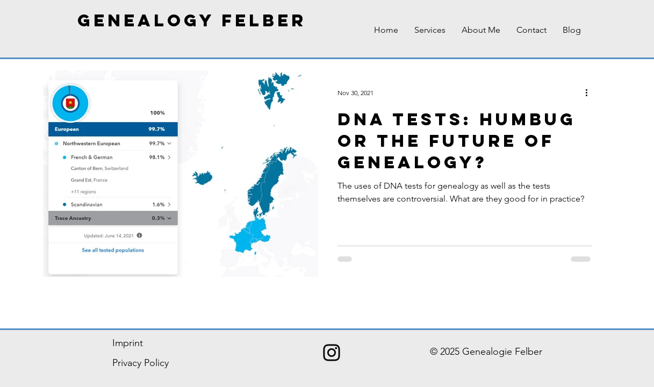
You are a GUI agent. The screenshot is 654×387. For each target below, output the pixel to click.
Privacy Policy (140, 363)
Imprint (127, 343)
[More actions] (590, 92)
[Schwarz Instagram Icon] (331, 352)
